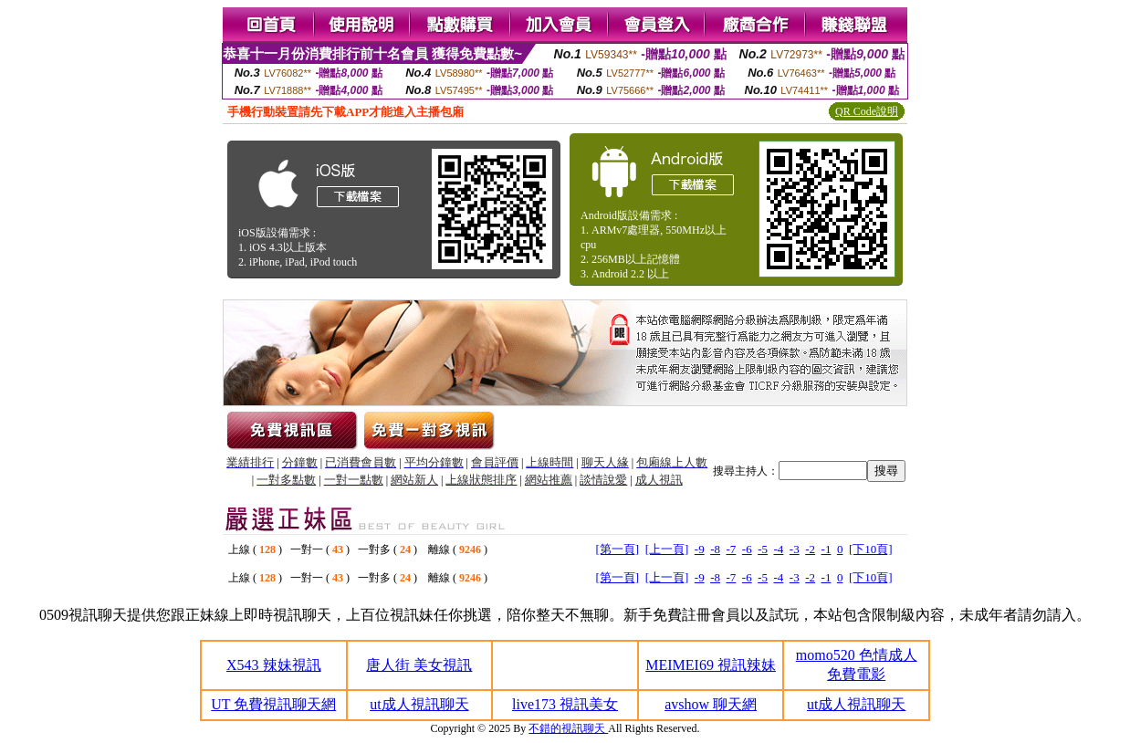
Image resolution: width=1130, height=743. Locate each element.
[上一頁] (667, 549)
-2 (810, 549)
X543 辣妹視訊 (273, 665)
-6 (747, 549)
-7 (731, 549)
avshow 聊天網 (710, 704)
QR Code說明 (866, 111)
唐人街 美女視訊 (419, 665)
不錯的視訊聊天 (568, 728)
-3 (795, 549)
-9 (700, 549)
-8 (715, 549)
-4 (779, 549)
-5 (763, 549)
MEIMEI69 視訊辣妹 (710, 665)
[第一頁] (617, 549)
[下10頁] (871, 549)
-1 (826, 549)
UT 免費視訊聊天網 (273, 704)
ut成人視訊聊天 (419, 704)
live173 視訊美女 (565, 704)
